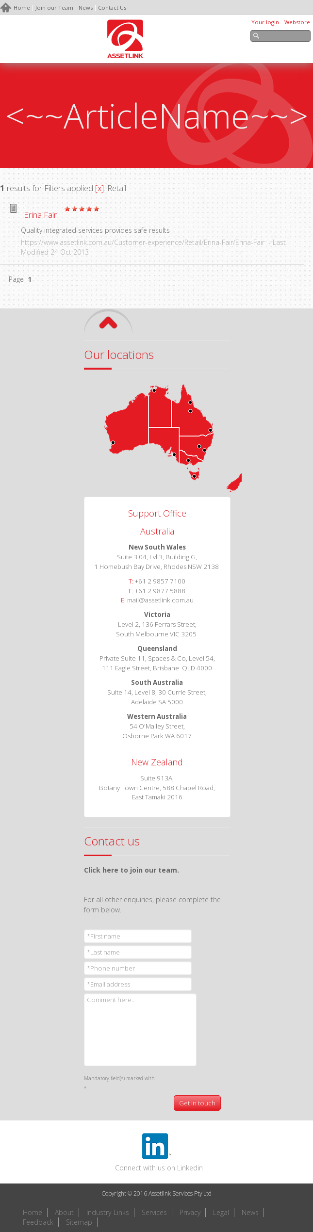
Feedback (38, 1222)
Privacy (190, 1212)
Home (32, 1212)
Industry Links (107, 1212)
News (250, 1212)
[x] (99, 188)
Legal (221, 1212)
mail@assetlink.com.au (160, 600)
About (64, 1212)
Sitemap (79, 1222)
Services (154, 1212)
